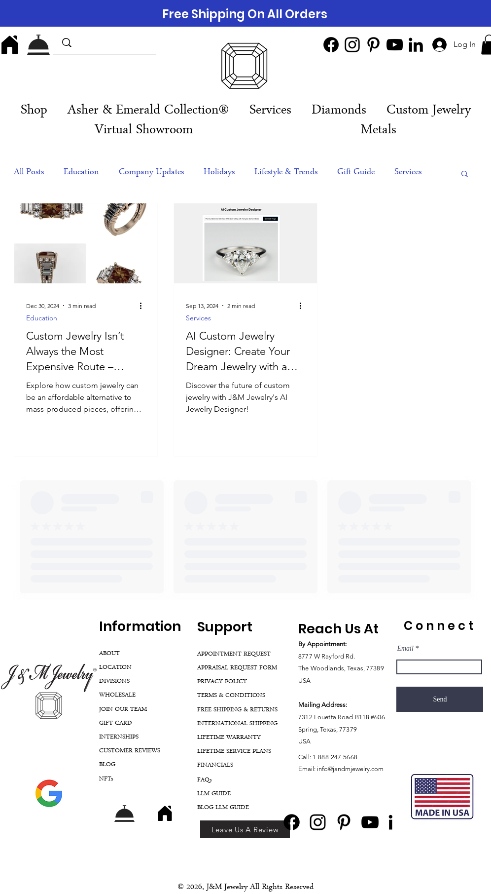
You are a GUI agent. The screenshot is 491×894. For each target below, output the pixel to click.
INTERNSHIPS (119, 737)
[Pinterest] (373, 45)
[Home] (9, 44)
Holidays (219, 173)
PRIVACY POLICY (222, 682)
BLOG (107, 765)
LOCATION (115, 667)
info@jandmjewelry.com (350, 769)
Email (405, 648)
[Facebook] (331, 45)
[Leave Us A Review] (245, 829)
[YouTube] (395, 45)
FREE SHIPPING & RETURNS (237, 710)
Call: (305, 757)
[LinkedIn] (416, 45)
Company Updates (151, 173)
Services (407, 173)
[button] (270, 111)
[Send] (439, 699)
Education (81, 173)
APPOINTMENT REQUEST (234, 654)
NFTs (106, 779)
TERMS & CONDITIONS (231, 696)
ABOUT (109, 654)
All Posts (29, 173)
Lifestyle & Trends (285, 173)
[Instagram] (352, 45)
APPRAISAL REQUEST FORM (237, 668)
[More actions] (144, 305)
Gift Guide (356, 173)
